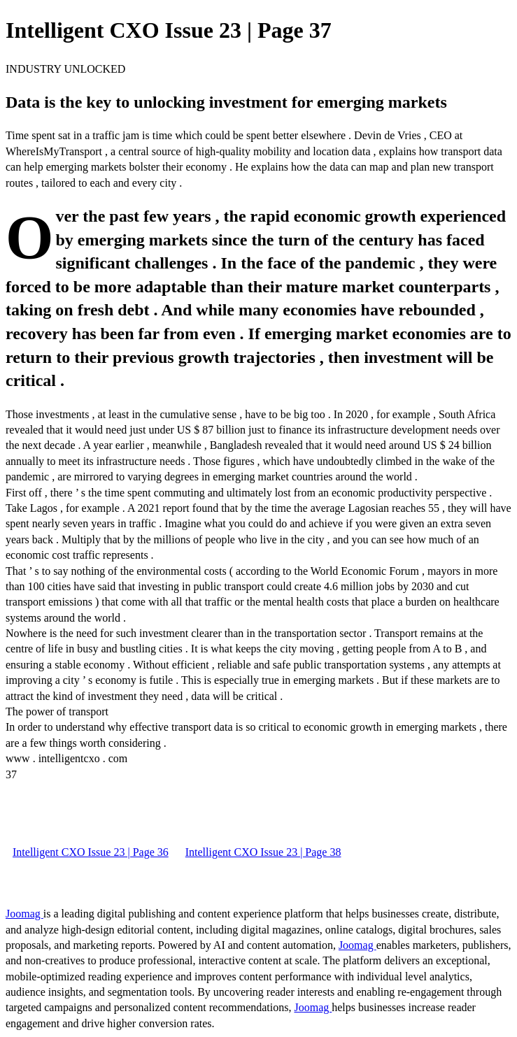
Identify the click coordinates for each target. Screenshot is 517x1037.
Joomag (24, 914)
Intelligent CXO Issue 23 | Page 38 (263, 852)
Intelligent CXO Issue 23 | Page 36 (91, 852)
